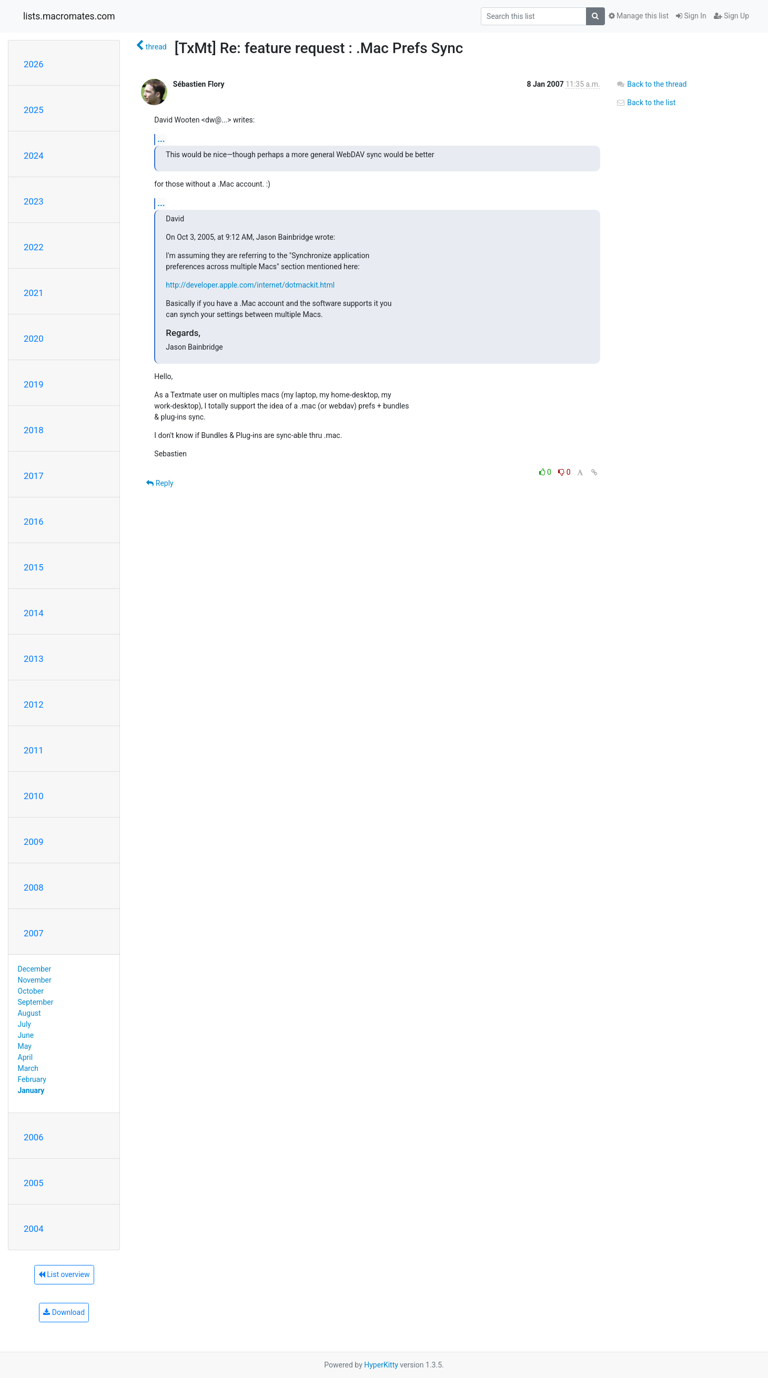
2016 (34, 521)
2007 (34, 933)
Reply (159, 483)
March (28, 1068)
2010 (34, 796)
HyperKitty (381, 1365)
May (25, 1046)
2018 (34, 430)
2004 (34, 1228)
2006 (34, 1137)
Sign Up (731, 16)
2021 (34, 293)
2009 (34, 841)
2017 (34, 476)
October (31, 991)
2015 (34, 567)
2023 (34, 201)
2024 (34, 155)
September (36, 1002)
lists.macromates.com (69, 16)
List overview (64, 1274)
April (25, 1057)
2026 (34, 64)
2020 (34, 338)
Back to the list (645, 102)
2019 (34, 384)
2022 (34, 247)
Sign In (691, 16)
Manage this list (639, 16)
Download (64, 1312)
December (35, 969)
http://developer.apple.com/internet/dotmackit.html (250, 285)
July (24, 1024)
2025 (34, 110)
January (31, 1090)
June (26, 1035)
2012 (34, 704)
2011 (34, 750)
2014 (34, 613)
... (161, 139)
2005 (34, 1183)
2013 (34, 659)
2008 (34, 887)
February (32, 1079)
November (35, 980)
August (29, 1013)
